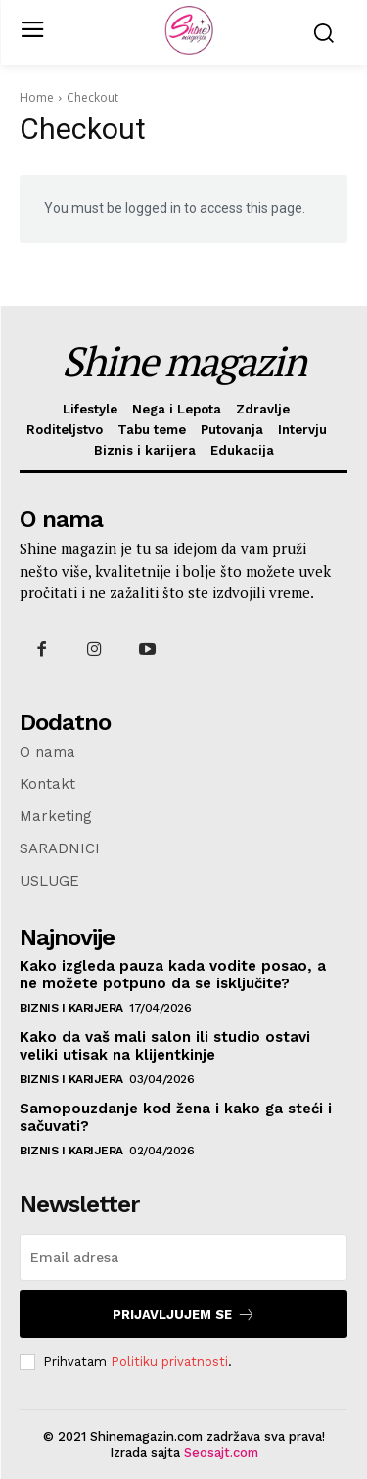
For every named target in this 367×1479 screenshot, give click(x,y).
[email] (183, 1257)
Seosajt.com (221, 1452)
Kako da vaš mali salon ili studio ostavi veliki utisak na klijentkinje (165, 1046)
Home (37, 97)
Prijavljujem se (184, 1314)
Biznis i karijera (71, 1008)
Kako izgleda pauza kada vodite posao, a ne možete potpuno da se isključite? (173, 974)
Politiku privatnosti (169, 1361)
